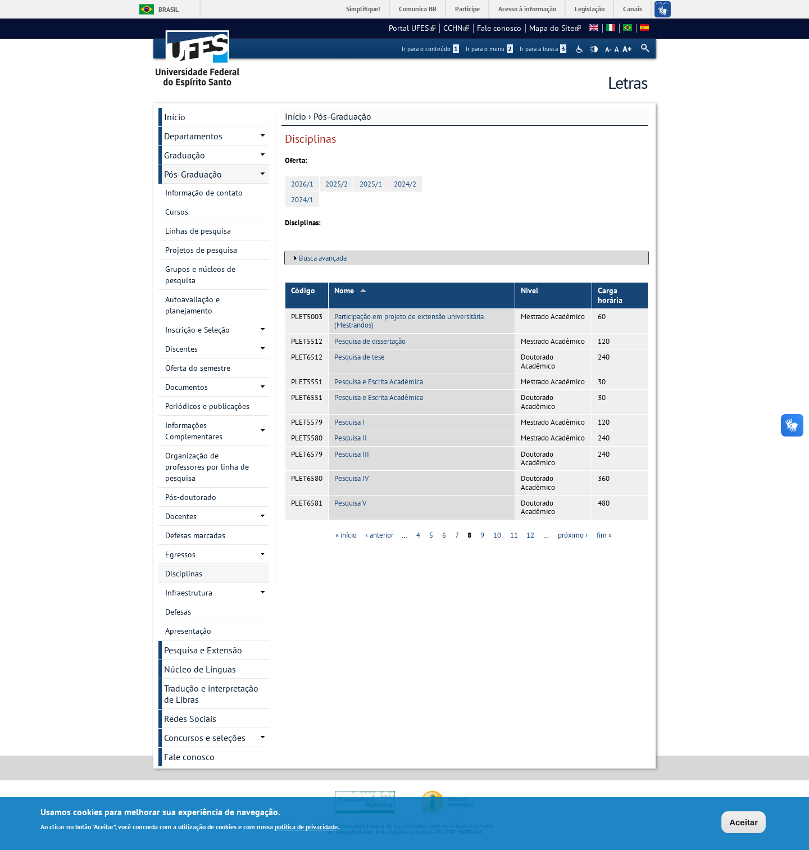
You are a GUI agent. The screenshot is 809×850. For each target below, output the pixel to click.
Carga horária (610, 295)
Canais (632, 8)
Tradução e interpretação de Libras (211, 694)
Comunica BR (418, 8)
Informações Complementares (193, 431)
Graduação (184, 155)
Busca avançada (323, 258)
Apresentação (188, 631)
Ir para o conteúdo (430, 49)
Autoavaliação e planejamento (192, 305)
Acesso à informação (527, 8)
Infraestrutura (188, 593)
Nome (350, 290)
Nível (529, 290)
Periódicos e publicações (207, 406)
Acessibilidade (580, 49)
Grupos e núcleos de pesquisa (200, 274)
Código (303, 290)
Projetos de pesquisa (201, 250)
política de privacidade (306, 827)
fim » (604, 535)
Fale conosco (499, 28)
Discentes (181, 349)
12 (530, 535)
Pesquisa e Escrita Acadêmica (378, 382)
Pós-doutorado (190, 497)
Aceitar (743, 823)
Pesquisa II (350, 438)
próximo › (573, 535)
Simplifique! (363, 8)
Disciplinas (183, 574)
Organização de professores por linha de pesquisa (207, 467)
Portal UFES (412, 28)
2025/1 (371, 184)
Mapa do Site (555, 28)
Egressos (180, 554)
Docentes (181, 516)
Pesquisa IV (351, 478)
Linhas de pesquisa (198, 231)
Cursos (176, 212)
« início (346, 535)
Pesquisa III (351, 454)
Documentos (186, 387)
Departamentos (193, 136)
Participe (467, 8)
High (594, 49)
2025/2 (336, 184)
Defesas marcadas (195, 535)
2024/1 (302, 199)
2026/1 (302, 184)
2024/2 (405, 184)
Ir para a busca (543, 49)
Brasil (168, 9)
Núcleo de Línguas (200, 669)
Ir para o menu (489, 49)
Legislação (590, 8)
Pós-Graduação (342, 116)
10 (497, 535)
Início (295, 116)
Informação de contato (204, 193)
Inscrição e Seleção (197, 330)
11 (514, 535)
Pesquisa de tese (359, 357)
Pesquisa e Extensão (203, 650)
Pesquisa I (349, 422)
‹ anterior (379, 535)
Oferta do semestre (197, 368)
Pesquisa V (350, 503)
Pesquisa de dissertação (370, 341)
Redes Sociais (190, 718)
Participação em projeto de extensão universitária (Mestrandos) (409, 321)
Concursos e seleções (205, 737)
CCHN (456, 28)
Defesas (178, 612)
